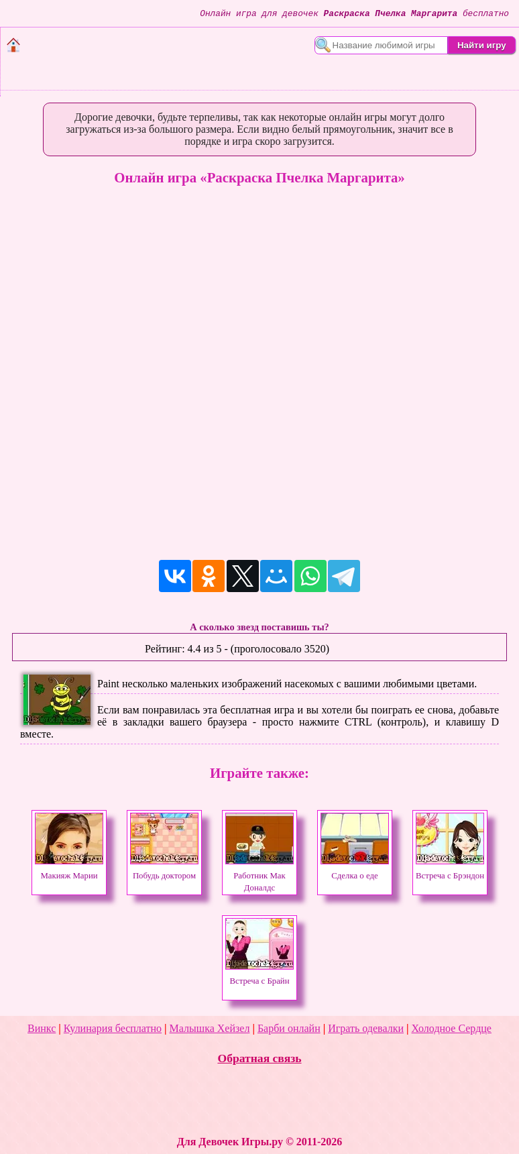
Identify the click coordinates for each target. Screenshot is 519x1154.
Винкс (41, 1028)
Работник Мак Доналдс (259, 875)
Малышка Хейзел (210, 1028)
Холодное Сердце (452, 1028)
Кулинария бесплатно (113, 1028)
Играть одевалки (366, 1028)
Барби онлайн (289, 1028)
